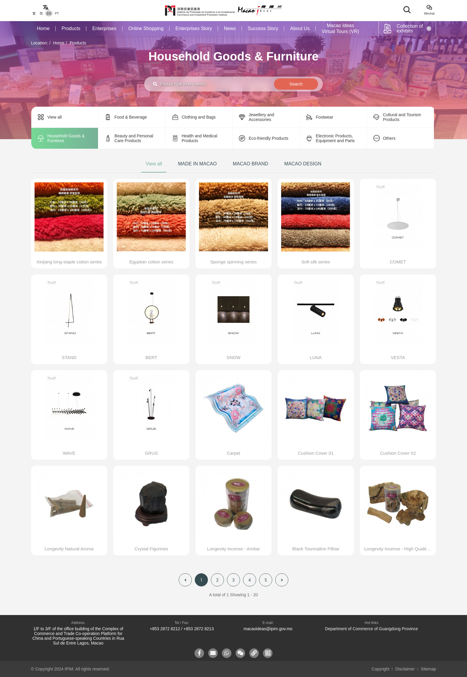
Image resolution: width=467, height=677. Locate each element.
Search (296, 84)
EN (49, 13)
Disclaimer (405, 669)
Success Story (263, 28)
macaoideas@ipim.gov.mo (268, 628)
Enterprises (104, 28)
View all (154, 163)
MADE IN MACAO (197, 163)
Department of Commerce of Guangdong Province (371, 628)
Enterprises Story (193, 28)
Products (71, 28)
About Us (300, 28)
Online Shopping (146, 28)
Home (43, 28)
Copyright (380, 669)
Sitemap (428, 669)
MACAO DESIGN (302, 163)
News (230, 28)
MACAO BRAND (250, 163)
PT (57, 13)
